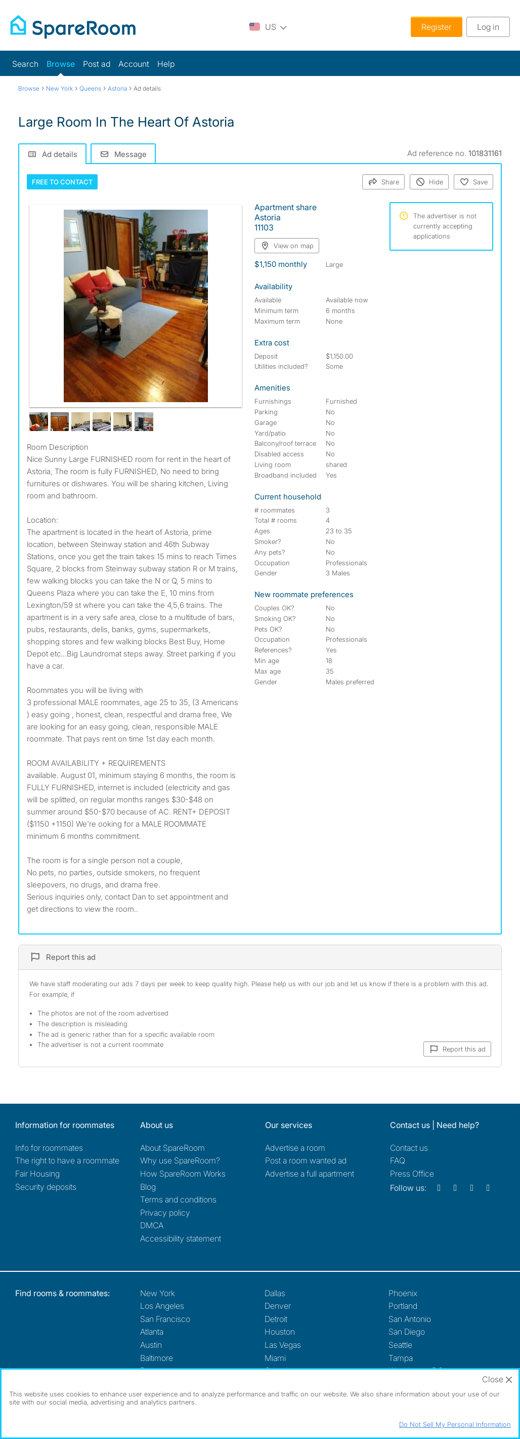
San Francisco (165, 1319)
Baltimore (156, 1358)
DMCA (151, 1225)
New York (157, 1293)
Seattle (400, 1345)
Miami (275, 1358)
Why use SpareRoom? (180, 1160)
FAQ (397, 1160)
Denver (278, 1306)
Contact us (409, 1148)
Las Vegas (283, 1345)
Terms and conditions (178, 1199)
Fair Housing (37, 1174)
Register (436, 27)
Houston (280, 1332)
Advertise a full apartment (309, 1174)
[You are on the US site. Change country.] (268, 26)
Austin (151, 1345)
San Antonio (409, 1319)
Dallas (275, 1293)
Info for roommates (49, 1148)
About (172, 1148)
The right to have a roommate (67, 1160)
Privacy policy (165, 1213)
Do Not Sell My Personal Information (455, 1424)
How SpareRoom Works (183, 1174)
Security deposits (45, 1187)
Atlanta (151, 1332)
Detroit (276, 1319)
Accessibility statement (180, 1238)
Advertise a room (295, 1148)
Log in (488, 27)
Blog (148, 1187)
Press (412, 1174)
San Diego (406, 1332)
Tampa (400, 1358)
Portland (402, 1306)
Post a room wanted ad (305, 1160)
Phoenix (402, 1293)
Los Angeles (162, 1306)
